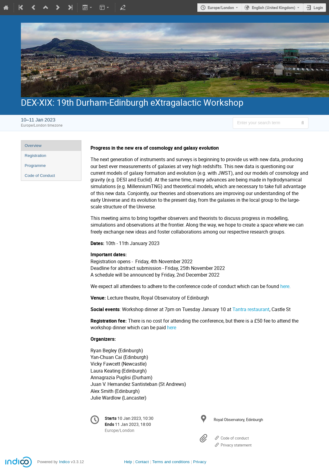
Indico (64, 461)
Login (318, 7)
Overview (33, 145)
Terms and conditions (171, 461)
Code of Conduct (40, 175)
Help (128, 461)
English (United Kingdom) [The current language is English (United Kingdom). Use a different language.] (273, 7)
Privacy (199, 461)
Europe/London (221, 7)
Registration (35, 155)
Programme (35, 165)
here (284, 286)
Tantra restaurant (250, 309)
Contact (142, 461)
